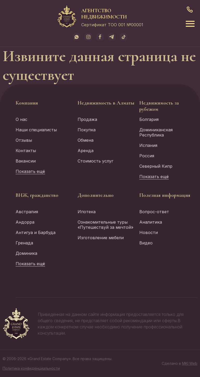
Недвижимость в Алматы (106, 103)
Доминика (26, 253)
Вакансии (26, 161)
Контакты (26, 150)
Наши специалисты (36, 129)
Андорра (25, 222)
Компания (27, 103)
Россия (146, 155)
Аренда (85, 150)
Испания (148, 145)
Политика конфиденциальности (31, 368)
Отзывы (24, 140)
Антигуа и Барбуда (35, 232)
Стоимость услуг (95, 161)
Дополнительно (96, 195)
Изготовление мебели (101, 237)
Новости (148, 232)
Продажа (87, 119)
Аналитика (150, 222)
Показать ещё (30, 171)
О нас (21, 119)
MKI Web (189, 363)
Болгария (149, 119)
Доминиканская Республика (156, 132)
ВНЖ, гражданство (37, 195)
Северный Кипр (155, 166)
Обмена (85, 140)
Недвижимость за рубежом (159, 106)
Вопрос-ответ (154, 211)
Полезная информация (164, 195)
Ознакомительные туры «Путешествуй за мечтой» (105, 224)
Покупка (87, 129)
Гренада (24, 242)
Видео (146, 242)
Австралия (27, 211)
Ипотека (87, 211)
